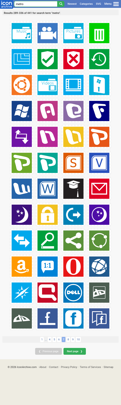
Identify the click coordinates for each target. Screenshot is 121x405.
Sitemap (108, 367)
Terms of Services (90, 367)
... (46, 339)
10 (78, 339)
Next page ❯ (74, 351)
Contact (53, 367)
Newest (72, 3)
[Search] (60, 4)
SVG (98, 3)
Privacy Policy (69, 367)
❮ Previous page (48, 351)
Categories (86, 3)
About (42, 367)
